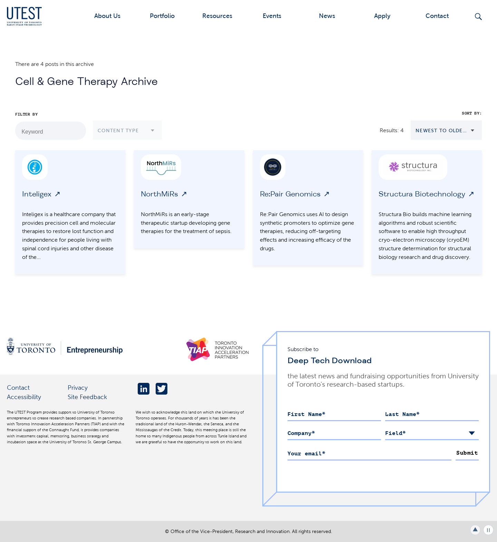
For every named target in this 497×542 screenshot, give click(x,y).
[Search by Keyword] (77, 131)
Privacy (78, 387)
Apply (382, 15)
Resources (217, 15)
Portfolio (162, 15)
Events (272, 15)
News (327, 15)
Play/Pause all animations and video (488, 530)
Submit (467, 453)
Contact (437, 15)
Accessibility (24, 396)
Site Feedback (87, 396)
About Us (107, 15)
